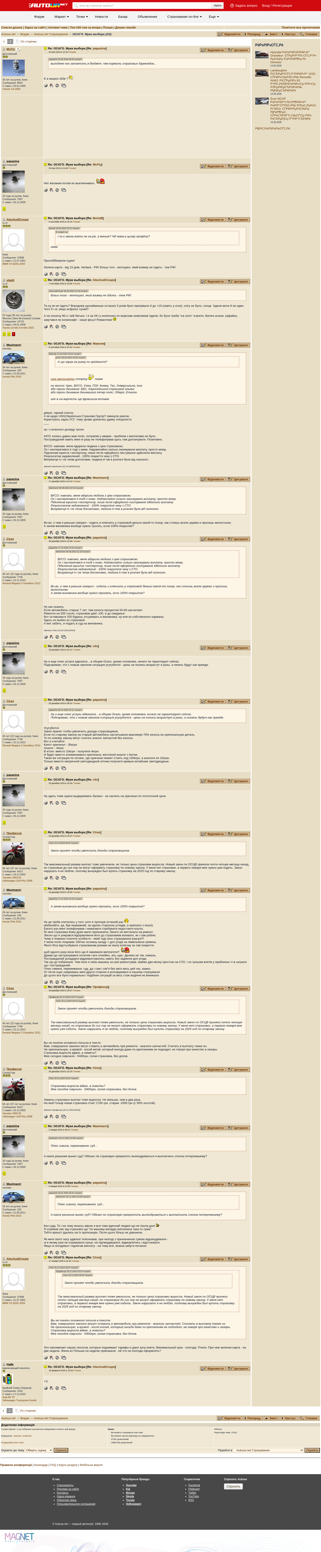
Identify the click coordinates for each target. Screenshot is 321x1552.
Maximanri (100, 477)
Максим (98, 343)
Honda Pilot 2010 (11, 376)
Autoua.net (8, 34)
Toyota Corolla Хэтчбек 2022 (18, 327)
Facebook (194, 1485)
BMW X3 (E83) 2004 (13, 263)
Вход (266, 5)
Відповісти (230, 34)
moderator (27, 1436)
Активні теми (57, 27)
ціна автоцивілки (63, 379)
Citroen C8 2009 (11, 89)
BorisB (98, 218)
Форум (39, 16)
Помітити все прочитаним (301, 27)
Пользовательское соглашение (76, 1504)
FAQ (53, 1465)
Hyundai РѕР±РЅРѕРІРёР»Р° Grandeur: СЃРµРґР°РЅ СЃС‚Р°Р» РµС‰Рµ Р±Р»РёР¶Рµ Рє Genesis (293, 57)
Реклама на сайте (68, 1489)
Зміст (271, 34)
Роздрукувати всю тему (12, 1442)
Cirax (10, 539)
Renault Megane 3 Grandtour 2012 (21, 583)
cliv (95, 646)
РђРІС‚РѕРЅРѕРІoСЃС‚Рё (272, 128)
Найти (217, 5)
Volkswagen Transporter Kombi (19, 1400)
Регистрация (282, 5)
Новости (101, 16)
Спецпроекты (65, 1485)
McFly (10, 49)
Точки (80, 16)
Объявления (147, 16)
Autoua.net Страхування (51, 34)
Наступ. (289, 34)
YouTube (193, 1496)
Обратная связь (66, 1500)
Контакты (62, 1492)
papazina (99, 48)
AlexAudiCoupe (17, 219)
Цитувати (238, 50)
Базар (123, 16)
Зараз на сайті (35, 27)
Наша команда (66, 1496)
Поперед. (253, 34)
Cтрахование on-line (183, 16)
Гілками (309, 34)
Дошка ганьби (125, 27)
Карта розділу (68, 1465)
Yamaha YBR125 (11, 877)
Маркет (60, 16)
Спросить (233, 1486)
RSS (191, 1500)
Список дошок (11, 27)
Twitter (192, 1492)
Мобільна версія (91, 1465)
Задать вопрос (246, 5)
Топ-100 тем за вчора (85, 27)
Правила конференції (16, 1465)
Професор (14, 833)
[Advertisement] (147, 126)
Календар (41, 1465)
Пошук (108, 27)
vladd (10, 280)
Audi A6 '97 (8, 1397)
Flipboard (194, 1489)
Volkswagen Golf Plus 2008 (17, 880)
